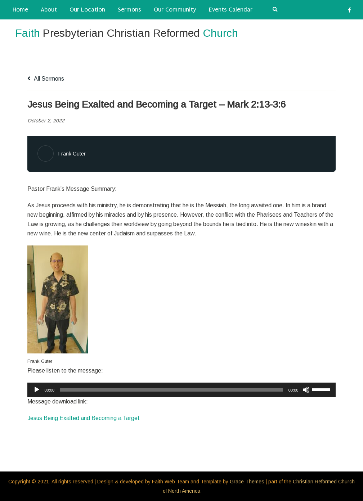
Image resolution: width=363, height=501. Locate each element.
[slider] (171, 390)
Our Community (175, 9)
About (49, 9)
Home (20, 9)
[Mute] (306, 389)
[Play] (36, 389)
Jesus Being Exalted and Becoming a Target (83, 418)
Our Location (87, 9)
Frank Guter (72, 154)
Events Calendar (230, 9)
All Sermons (45, 79)
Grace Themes (247, 481)
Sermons (129, 9)
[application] (181, 390)
